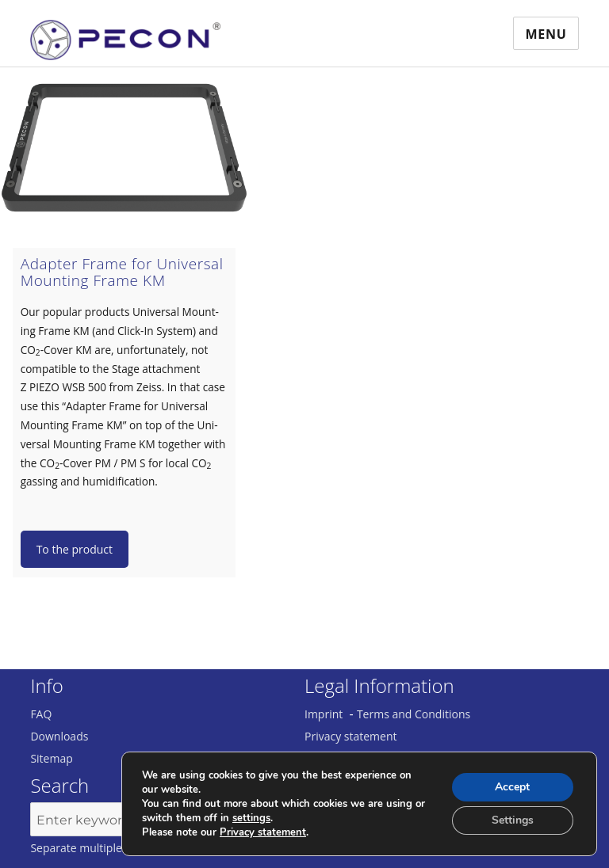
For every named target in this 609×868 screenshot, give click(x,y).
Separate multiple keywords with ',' (120, 847)
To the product (74, 549)
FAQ (41, 713)
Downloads (59, 736)
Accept (512, 786)
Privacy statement (350, 736)
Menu (545, 34)
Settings (513, 820)
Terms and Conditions (413, 713)
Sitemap (51, 758)
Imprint (323, 713)
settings (251, 818)
